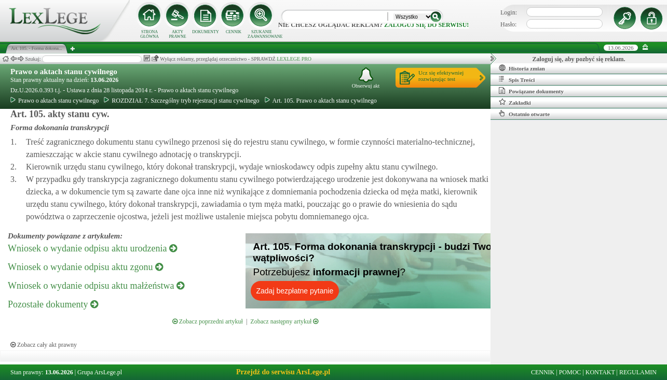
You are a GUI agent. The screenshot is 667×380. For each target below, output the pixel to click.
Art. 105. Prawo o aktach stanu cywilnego (321, 100)
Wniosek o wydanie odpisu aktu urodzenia (92, 248)
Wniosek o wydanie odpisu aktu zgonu (85, 267)
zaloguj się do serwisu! (426, 25)
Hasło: (508, 24)
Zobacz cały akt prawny (43, 344)
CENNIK (233, 32)
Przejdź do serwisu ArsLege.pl (283, 372)
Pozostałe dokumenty (53, 304)
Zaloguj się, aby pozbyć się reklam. (579, 59)
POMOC (570, 372)
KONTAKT (600, 372)
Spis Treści (517, 79)
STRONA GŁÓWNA (149, 34)
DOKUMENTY (205, 32)
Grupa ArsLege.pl (99, 372)
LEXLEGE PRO (294, 59)
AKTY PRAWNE (177, 34)
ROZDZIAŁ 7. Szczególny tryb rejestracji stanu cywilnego (181, 100)
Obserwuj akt (366, 78)
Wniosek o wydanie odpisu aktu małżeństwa (96, 285)
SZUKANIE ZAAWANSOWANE (262, 34)
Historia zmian (522, 68)
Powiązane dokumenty (531, 90)
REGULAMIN (638, 372)
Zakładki (515, 102)
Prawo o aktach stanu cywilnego (63, 71)
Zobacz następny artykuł (284, 321)
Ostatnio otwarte (524, 113)
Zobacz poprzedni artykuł (207, 321)
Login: (508, 12)
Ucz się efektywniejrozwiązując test (441, 75)
